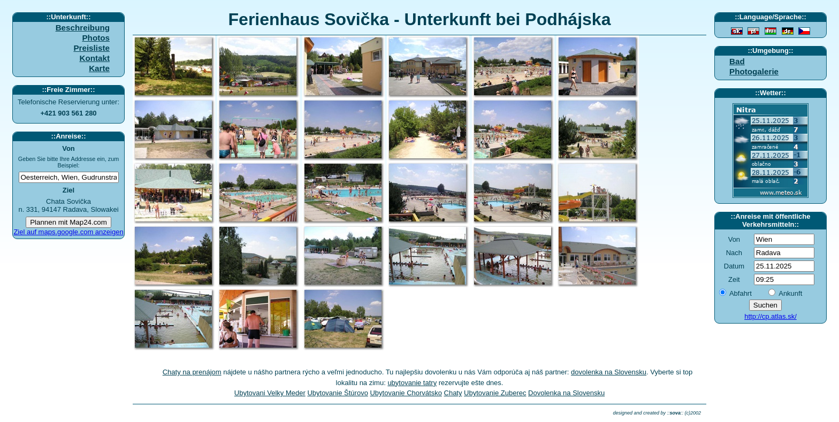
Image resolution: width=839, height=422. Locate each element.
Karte (99, 68)
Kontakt (94, 58)
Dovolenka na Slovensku (566, 393)
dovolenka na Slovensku (608, 372)
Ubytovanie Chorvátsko (405, 393)
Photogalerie (754, 71)
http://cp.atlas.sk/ (770, 316)
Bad (737, 61)
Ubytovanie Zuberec (495, 393)
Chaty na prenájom (192, 372)
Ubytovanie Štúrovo (337, 393)
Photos (96, 37)
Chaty (453, 393)
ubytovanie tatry (412, 383)
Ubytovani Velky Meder (270, 393)
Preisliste (91, 47)
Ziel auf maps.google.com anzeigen (68, 232)
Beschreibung (83, 27)
